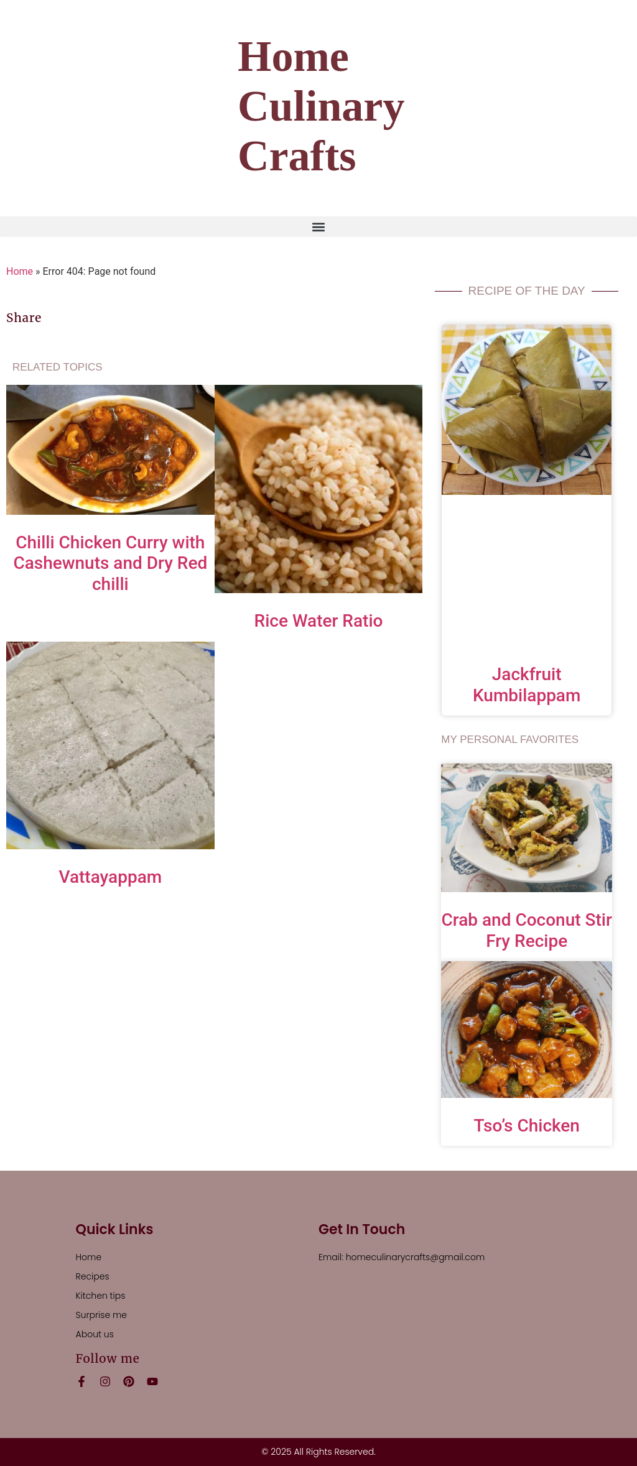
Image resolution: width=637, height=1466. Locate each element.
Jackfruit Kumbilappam (526, 685)
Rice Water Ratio (318, 621)
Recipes (92, 1276)
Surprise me (101, 1315)
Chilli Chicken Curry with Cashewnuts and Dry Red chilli (110, 563)
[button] (318, 226)
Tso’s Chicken (526, 1125)
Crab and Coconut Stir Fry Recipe (527, 930)
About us (95, 1334)
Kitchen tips (101, 1295)
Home (19, 271)
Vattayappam (110, 877)
